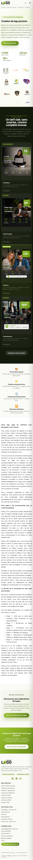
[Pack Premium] (16, 212)
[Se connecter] (25, 3)
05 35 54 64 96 (6, 831)
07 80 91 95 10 (5, 833)
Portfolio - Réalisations (8, 790)
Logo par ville (5, 802)
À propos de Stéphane (8, 793)
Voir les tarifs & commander (16, 747)
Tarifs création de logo (8, 786)
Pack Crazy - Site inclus (8, 821)
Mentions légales (6, 838)
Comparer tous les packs (16, 353)
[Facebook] (12, 778)
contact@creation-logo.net (9, 829)
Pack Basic (6, 183)
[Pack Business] (16, 315)
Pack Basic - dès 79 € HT (8, 809)
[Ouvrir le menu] (30, 3)
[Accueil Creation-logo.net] (5, 3)
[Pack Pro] (16, 264)
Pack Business (7, 336)
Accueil (3, 7)
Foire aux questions (7, 836)
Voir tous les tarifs (9, 43)
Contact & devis (6, 795)
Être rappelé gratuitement (10, 844)
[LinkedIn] (16, 778)
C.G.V (2, 840)
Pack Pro (6, 285)
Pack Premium (7, 234)
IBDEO (9, 855)
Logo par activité (6, 800)
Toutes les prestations (8, 788)
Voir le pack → (7, 190)
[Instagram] (20, 778)
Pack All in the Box (6, 819)
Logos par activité (11, 7)
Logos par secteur (6, 797)
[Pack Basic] (16, 161)
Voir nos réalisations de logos (16, 715)
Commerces (20, 7)
